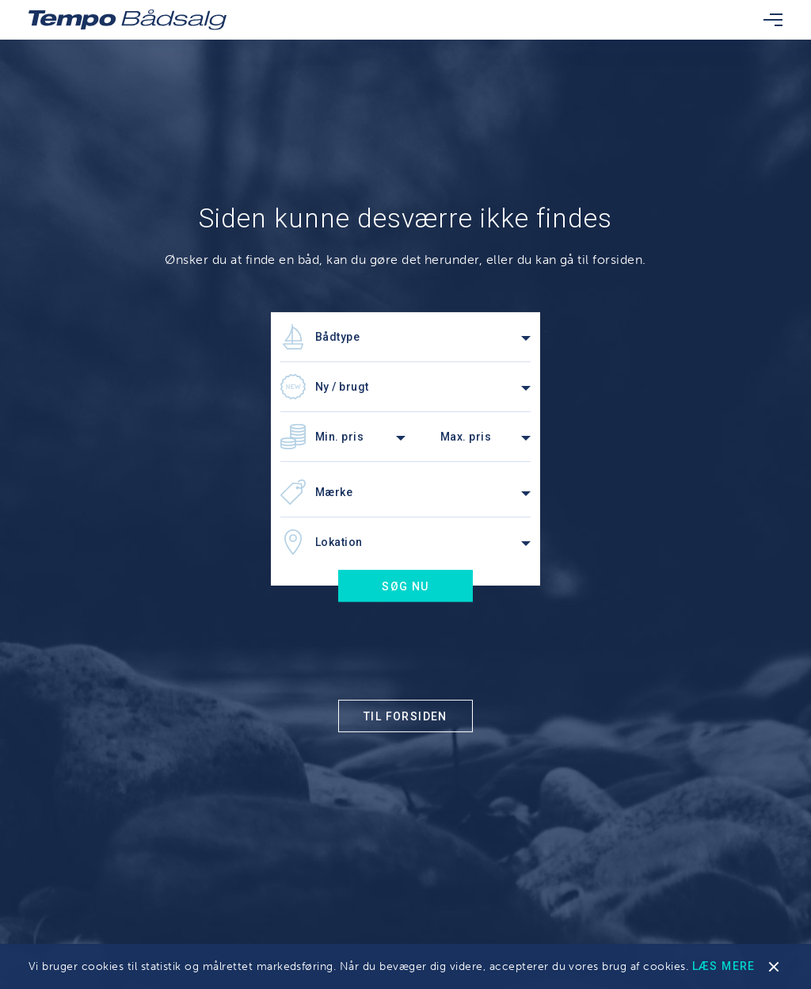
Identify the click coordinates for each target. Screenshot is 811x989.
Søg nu (405, 586)
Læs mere (724, 966)
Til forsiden (405, 716)
